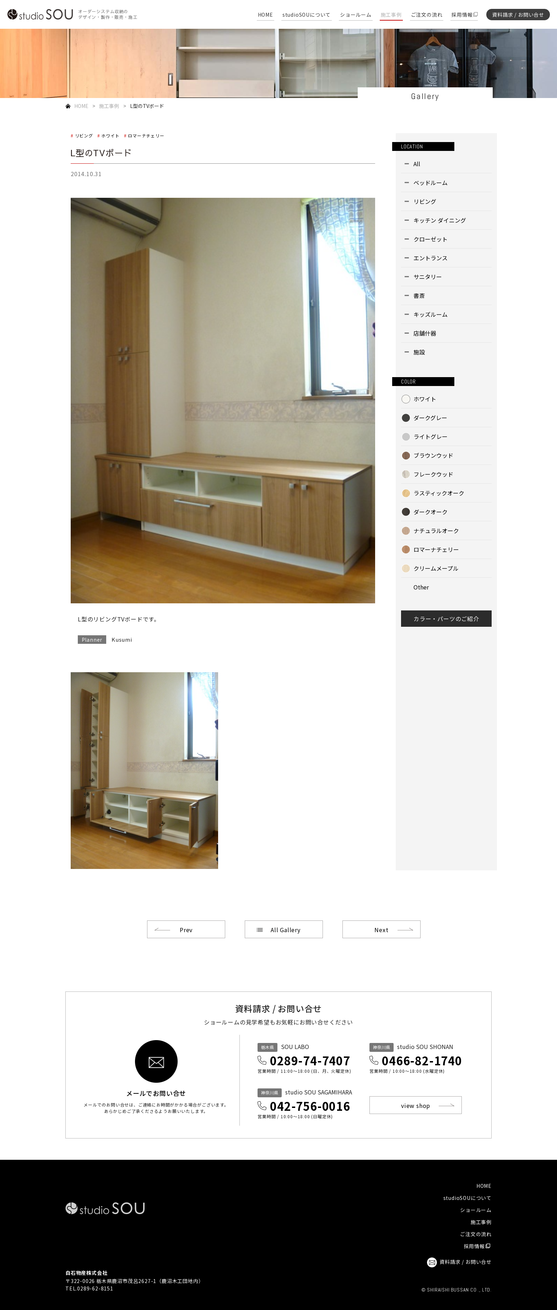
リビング (84, 135)
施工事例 (391, 15)
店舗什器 (424, 333)
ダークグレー (430, 417)
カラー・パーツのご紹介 (446, 618)
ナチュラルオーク (436, 530)
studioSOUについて (306, 15)
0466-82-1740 (422, 1060)
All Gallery (286, 929)
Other (421, 587)
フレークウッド (433, 474)
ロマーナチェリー (146, 135)
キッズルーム (430, 314)
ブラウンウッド (433, 455)
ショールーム (356, 15)
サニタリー (427, 276)
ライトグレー (430, 436)
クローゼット (430, 239)
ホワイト (110, 135)
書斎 (419, 295)
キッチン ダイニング (439, 220)
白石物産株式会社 (86, 1272)
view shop (415, 1105)
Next (381, 929)
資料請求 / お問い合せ (518, 14)
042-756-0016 (310, 1106)
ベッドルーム (430, 182)
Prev (186, 929)
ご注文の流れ (427, 15)
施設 (419, 352)
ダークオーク (430, 511)
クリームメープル (436, 568)
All (416, 163)
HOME (265, 15)
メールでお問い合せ (156, 1092)
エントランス (430, 258)
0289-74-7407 (310, 1060)
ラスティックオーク (438, 493)
